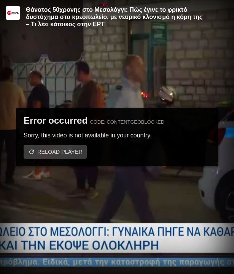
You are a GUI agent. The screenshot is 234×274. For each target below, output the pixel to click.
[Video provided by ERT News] (13, 13)
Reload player (60, 152)
